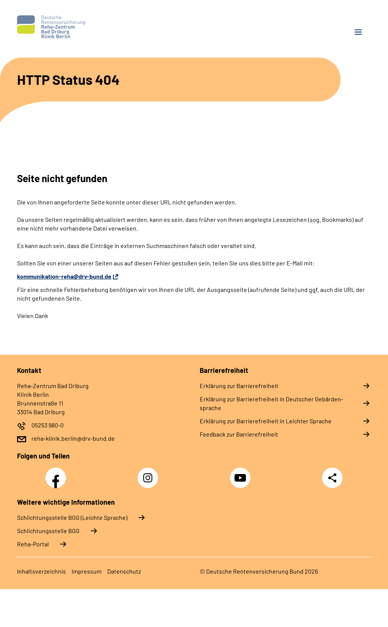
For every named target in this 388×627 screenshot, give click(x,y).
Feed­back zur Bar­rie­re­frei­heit (239, 434)
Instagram (150, 473)
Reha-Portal (33, 543)
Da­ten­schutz (124, 571)
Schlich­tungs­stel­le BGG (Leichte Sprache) (72, 517)
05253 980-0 (47, 425)
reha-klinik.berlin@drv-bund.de (73, 438)
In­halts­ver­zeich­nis (41, 571)
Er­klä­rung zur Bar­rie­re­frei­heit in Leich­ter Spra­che (266, 420)
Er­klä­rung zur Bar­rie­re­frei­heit (239, 385)
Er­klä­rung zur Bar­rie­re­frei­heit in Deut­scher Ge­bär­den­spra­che (271, 403)
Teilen (332, 477)
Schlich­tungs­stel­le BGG (48, 530)
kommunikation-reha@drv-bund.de (64, 276)
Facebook (57, 473)
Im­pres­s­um (87, 571)
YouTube (241, 473)
